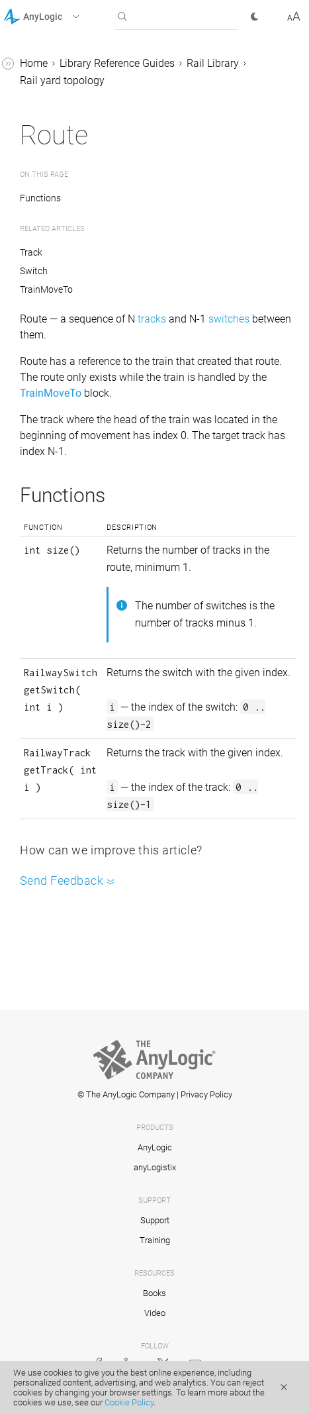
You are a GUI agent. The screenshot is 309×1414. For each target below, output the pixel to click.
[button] (58, 16)
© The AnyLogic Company (126, 1094)
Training (155, 1240)
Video (154, 1313)
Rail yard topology (62, 80)
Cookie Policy (129, 1402)
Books (154, 1293)
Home (34, 63)
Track (31, 252)
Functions (41, 198)
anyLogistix (155, 1167)
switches (228, 319)
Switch (34, 271)
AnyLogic (155, 1147)
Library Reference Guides (117, 63)
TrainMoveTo (46, 289)
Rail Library (213, 63)
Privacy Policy (206, 1094)
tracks (152, 319)
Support (154, 1220)
